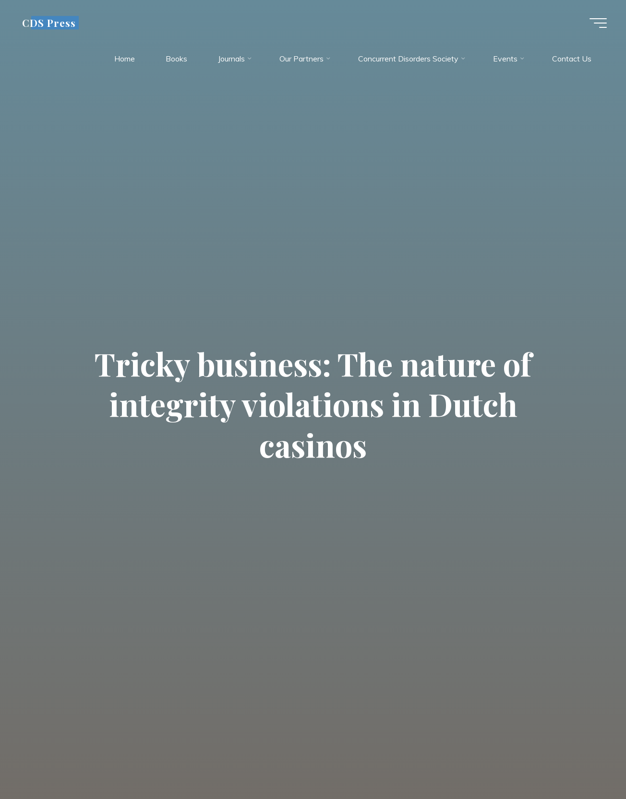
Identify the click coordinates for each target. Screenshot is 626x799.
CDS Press (49, 22)
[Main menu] (598, 23)
